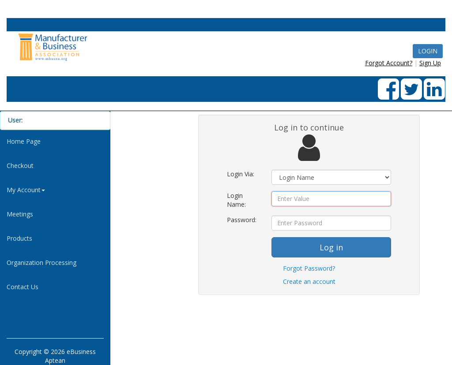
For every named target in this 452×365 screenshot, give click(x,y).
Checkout (20, 165)
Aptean (55, 360)
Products (19, 238)
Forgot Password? (309, 268)
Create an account (309, 281)
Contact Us (22, 287)
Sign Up (430, 63)
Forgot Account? (388, 63)
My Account (26, 190)
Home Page (24, 141)
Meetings (20, 214)
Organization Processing (41, 262)
